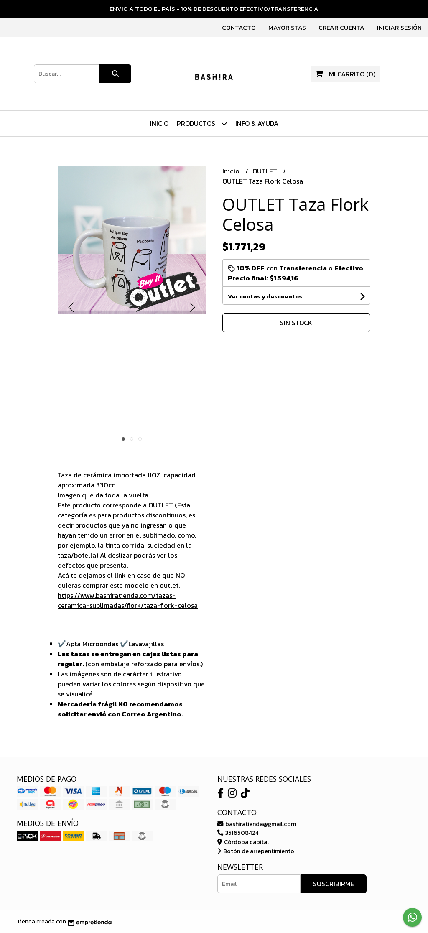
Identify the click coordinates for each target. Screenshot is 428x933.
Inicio (159, 123)
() (345, 74)
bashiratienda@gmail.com (256, 823)
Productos (202, 123)
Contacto (239, 27)
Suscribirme (333, 884)
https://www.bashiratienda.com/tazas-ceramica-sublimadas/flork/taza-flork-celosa (128, 600)
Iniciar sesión (399, 27)
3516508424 (238, 832)
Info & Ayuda (256, 123)
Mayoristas (287, 27)
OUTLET (265, 171)
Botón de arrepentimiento (255, 851)
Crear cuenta (341, 27)
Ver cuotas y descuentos (265, 296)
